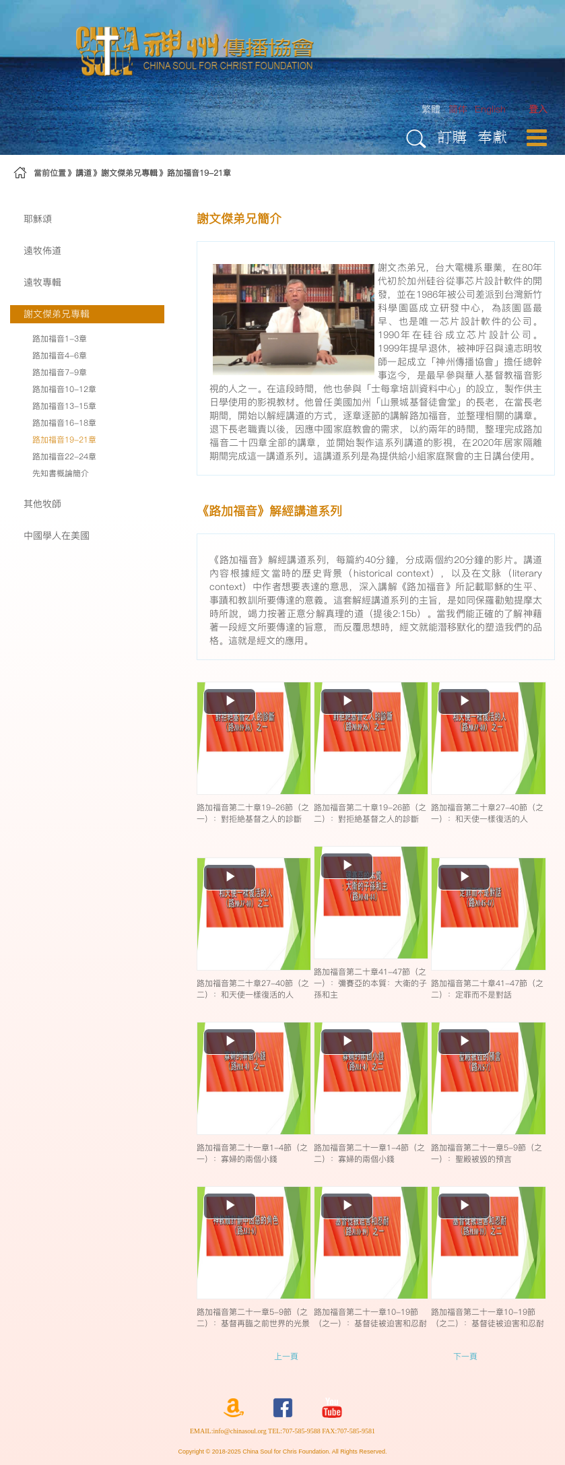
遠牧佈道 (42, 250)
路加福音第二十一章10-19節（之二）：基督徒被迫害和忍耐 (487, 1317)
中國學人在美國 (57, 535)
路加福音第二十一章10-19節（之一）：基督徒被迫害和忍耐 (370, 1317)
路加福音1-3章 (59, 338)
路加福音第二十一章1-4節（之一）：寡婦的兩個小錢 (252, 1153)
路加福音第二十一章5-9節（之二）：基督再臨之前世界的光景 (253, 1317)
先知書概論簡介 (60, 473)
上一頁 (286, 1356)
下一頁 (465, 1356)
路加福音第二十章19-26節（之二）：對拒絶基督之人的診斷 (370, 813)
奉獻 (492, 136)
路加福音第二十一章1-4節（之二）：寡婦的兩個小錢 (369, 1153)
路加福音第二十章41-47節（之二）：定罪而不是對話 (487, 988)
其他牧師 (42, 504)
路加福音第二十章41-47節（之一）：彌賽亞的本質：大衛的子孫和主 (370, 983)
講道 (83, 172)
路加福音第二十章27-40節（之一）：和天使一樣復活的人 (487, 813)
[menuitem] (538, 109)
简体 (457, 109)
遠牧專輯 (42, 282)
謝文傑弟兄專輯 (129, 172)
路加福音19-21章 (199, 172)
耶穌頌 (38, 219)
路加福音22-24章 (64, 456)
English (490, 109)
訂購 (452, 136)
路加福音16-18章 (64, 422)
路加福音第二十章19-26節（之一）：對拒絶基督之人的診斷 (253, 813)
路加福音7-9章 (59, 372)
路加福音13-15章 (64, 406)
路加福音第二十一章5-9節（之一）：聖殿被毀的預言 (486, 1153)
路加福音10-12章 (64, 389)
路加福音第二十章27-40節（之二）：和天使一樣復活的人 (253, 988)
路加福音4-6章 (59, 355)
